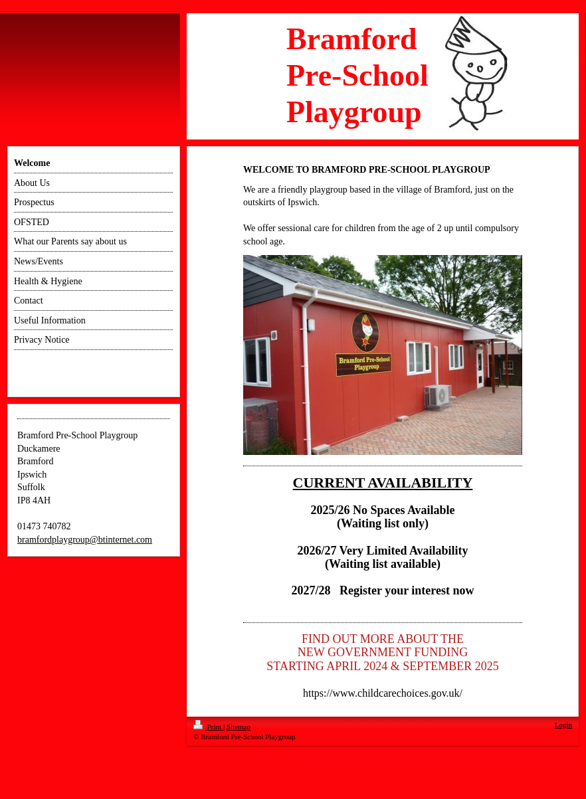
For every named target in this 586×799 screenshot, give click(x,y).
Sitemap (238, 727)
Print (208, 727)
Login (563, 725)
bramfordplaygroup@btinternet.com (84, 540)
